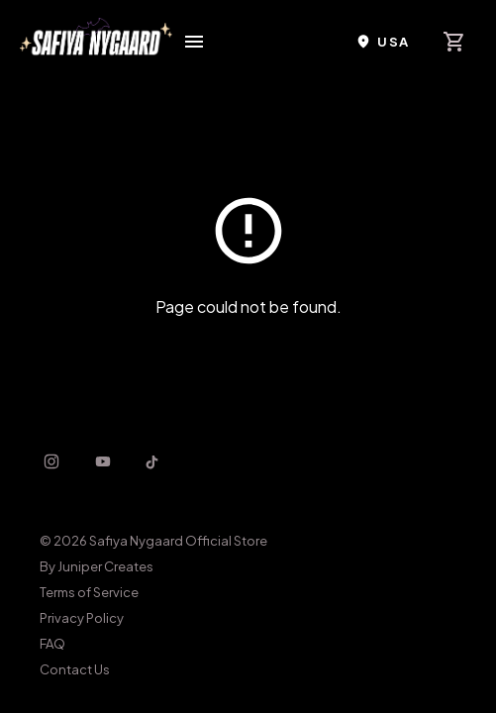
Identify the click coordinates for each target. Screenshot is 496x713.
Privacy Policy (82, 618)
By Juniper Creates (96, 566)
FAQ (52, 644)
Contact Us (75, 669)
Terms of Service (89, 592)
